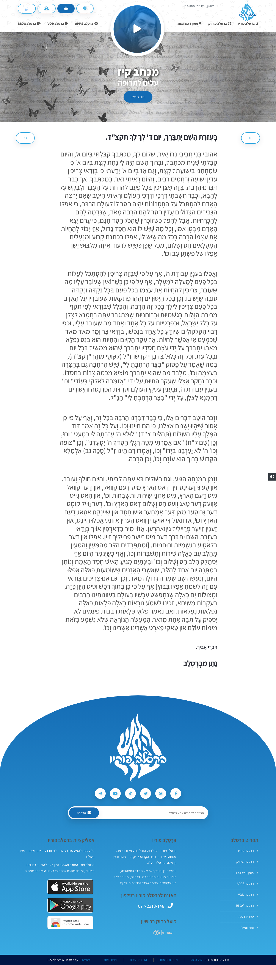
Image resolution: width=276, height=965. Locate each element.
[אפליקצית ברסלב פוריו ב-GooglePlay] (70, 905)
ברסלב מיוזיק (247, 861)
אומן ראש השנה (246, 872)
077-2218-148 (151, 906)
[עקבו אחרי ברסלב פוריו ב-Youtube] (115, 793)
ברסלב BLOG (247, 905)
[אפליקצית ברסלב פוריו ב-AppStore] (70, 886)
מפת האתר (110, 960)
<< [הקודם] (250, 138)
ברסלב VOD (248, 894)
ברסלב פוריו (248, 850)
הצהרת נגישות (138, 960)
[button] (272, 477)
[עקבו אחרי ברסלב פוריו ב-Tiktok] (130, 793)
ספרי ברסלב (248, 916)
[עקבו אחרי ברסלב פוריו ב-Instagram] (160, 793)
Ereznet (85, 960)
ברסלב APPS (247, 883)
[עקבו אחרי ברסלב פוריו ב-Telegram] (100, 793)
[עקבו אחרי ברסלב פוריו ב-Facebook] (175, 793)
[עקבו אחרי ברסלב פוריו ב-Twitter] (145, 793)
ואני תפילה (249, 927)
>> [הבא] (25, 138)
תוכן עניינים (138, 97)
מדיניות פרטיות (169, 960)
